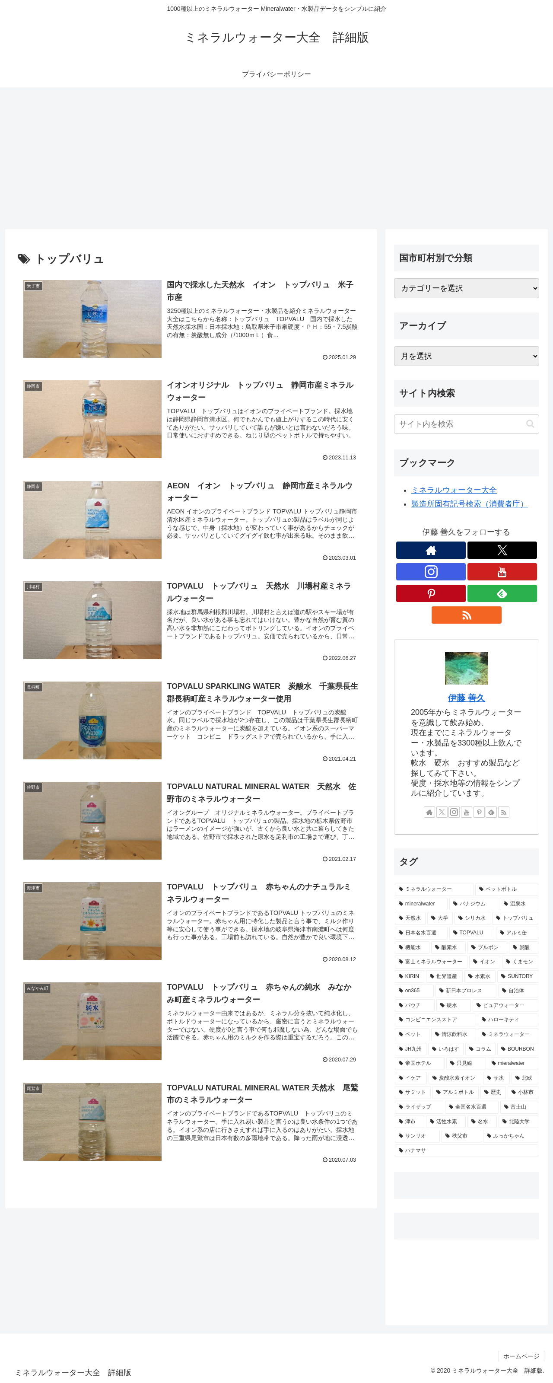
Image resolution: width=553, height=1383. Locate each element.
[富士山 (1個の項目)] (519, 1107)
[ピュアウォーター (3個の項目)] (505, 1005)
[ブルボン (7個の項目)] (487, 947)
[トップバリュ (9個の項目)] (515, 918)
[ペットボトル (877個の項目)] (506, 889)
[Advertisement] (276, 158)
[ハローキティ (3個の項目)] (508, 1019)
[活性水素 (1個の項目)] (446, 1121)
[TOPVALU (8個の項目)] (472, 933)
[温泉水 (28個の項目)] (519, 904)
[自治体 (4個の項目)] (518, 991)
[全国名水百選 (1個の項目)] (472, 1107)
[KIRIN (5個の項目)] (409, 976)
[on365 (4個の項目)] (414, 991)
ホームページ (521, 1356)
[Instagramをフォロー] (431, 571)
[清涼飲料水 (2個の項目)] (453, 1034)
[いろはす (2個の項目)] (446, 1049)
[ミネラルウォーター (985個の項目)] (434, 889)
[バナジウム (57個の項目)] (473, 904)
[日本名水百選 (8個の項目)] (421, 933)
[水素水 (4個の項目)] (480, 976)
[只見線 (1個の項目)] (466, 1063)
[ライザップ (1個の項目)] (419, 1107)
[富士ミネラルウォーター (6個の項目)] (431, 962)
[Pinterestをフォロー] (431, 593)
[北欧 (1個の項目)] (525, 1078)
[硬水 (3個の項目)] (453, 1005)
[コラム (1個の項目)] (480, 1049)
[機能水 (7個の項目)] (412, 947)
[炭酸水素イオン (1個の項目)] (455, 1078)
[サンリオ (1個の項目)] (417, 1136)
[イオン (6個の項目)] (484, 962)
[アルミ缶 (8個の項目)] (517, 933)
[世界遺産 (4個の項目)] (444, 976)
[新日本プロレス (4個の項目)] (465, 991)
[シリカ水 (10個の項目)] (472, 918)
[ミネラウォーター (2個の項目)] (508, 1034)
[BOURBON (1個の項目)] (517, 1049)
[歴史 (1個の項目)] (493, 1092)
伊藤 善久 (466, 698)
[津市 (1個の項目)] (409, 1121)
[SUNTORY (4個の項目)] (517, 976)
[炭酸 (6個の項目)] (523, 947)
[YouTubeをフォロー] (502, 571)
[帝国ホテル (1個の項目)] (420, 1063)
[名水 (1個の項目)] (482, 1121)
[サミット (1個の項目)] (413, 1092)
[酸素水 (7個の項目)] (448, 947)
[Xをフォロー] (502, 550)
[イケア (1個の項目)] (411, 1078)
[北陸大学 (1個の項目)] (518, 1121)
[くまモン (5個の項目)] (520, 962)
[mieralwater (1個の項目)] (513, 1063)
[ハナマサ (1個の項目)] (466, 1150)
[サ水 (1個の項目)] (496, 1078)
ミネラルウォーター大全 (454, 490)
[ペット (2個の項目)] (412, 1034)
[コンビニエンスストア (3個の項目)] (435, 1019)
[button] (530, 424)
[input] (466, 424)
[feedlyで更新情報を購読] (502, 593)
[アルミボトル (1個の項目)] (455, 1092)
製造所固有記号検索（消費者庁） (469, 504)
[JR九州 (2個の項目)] (410, 1049)
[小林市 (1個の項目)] (523, 1092)
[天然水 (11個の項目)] (410, 918)
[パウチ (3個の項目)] (415, 1005)
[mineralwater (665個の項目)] (421, 904)
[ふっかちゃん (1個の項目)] (510, 1136)
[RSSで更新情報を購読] (466, 615)
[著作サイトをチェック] (431, 550)
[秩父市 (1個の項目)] (461, 1136)
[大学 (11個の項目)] (440, 918)
